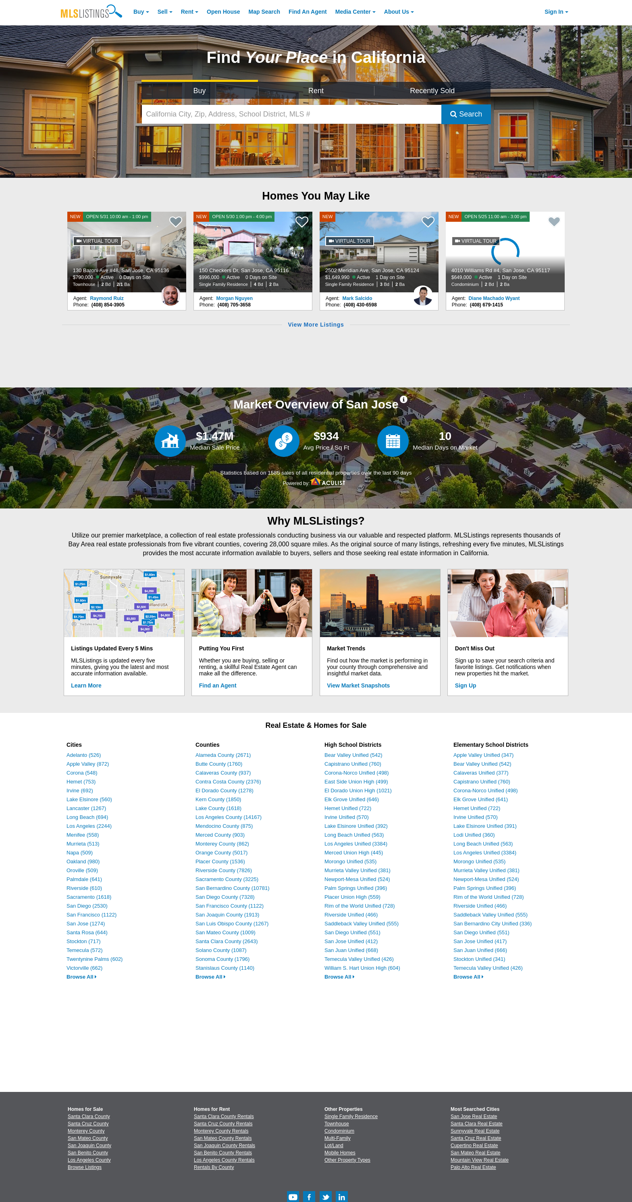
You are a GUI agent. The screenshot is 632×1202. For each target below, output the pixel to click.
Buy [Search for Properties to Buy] (199, 91)
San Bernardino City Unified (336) (492, 924)
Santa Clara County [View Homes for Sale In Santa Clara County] (89, 1116)
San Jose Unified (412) (351, 941)
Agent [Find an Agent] (308, 11)
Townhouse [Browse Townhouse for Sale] (336, 1124)
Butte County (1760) (218, 764)
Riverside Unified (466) (351, 915)
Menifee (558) (83, 835)
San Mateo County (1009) (225, 932)
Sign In (554, 11)
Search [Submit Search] (466, 114)
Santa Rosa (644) (87, 932)
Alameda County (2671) (223, 755)
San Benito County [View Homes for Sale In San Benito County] (88, 1153)
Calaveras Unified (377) (481, 773)
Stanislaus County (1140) (224, 968)
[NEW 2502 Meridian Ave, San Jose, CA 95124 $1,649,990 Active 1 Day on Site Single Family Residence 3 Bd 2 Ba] (379, 252)
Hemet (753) (81, 782)
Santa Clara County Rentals (224, 1116)
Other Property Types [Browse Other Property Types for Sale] (347, 1160)
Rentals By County (214, 1167)
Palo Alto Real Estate (473, 1167)
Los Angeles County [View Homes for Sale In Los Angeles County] (89, 1160)
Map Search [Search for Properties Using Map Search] (265, 11)
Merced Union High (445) (353, 853)
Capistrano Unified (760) (352, 764)
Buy (138, 11)
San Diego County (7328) (225, 897)
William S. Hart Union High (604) (362, 968)
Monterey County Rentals (221, 1131)
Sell (163, 11)
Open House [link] (223, 11)
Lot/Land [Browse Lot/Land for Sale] (333, 1145)
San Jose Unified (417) (480, 941)
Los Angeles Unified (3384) (355, 844)
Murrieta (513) (83, 844)
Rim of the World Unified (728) (359, 906)
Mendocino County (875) (224, 826)
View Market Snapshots (358, 685)
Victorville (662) (84, 968)
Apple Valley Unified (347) (483, 755)
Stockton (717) (84, 941)
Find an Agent (218, 685)
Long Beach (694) (87, 817)
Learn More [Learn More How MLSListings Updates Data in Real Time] (86, 685)
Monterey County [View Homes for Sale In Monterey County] (86, 1131)
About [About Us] (396, 11)
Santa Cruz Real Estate (476, 1138)
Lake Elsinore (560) (89, 799)
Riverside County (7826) (223, 870)
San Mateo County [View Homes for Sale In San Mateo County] (88, 1138)
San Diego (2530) (87, 906)
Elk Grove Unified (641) (480, 799)
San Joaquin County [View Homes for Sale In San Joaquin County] (89, 1145)
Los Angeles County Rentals (224, 1160)
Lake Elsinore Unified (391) (485, 826)
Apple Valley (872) (88, 764)
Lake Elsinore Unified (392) (356, 826)
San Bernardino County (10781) (232, 888)
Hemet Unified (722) (347, 808)
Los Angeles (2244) (89, 826)
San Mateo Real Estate (475, 1153)
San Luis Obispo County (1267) (231, 924)
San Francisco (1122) (91, 915)
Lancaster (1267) (86, 808)
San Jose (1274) (86, 924)
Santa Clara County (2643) (226, 941)
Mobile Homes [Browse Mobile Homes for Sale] (340, 1153)
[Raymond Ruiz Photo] (170, 292)
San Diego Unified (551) (352, 932)
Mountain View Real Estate (480, 1160)
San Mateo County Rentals (223, 1138)
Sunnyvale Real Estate (475, 1131)
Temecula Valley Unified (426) (359, 959)
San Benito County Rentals (223, 1153)
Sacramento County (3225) (226, 879)
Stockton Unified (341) (479, 959)
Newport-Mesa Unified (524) (357, 879)
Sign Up (465, 685)
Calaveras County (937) (223, 773)
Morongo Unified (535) (350, 861)
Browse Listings (85, 1167)
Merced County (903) (220, 835)
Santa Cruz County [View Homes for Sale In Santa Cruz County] (88, 1124)
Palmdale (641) (84, 879)
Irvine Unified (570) (346, 817)
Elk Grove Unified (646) (351, 799)
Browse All (82, 977)
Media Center (353, 11)
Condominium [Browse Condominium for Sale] (339, 1131)
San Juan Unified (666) (480, 950)
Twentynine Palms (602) (95, 959)
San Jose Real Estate (474, 1116)
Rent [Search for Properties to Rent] (316, 91)
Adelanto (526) (84, 755)
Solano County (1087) (220, 950)
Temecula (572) (85, 950)
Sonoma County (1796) (222, 959)
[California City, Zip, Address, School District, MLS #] (291, 114)
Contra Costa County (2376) (228, 782)
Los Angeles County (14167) (228, 817)
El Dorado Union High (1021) (358, 790)
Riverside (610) (84, 888)
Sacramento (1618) (89, 897)
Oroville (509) (82, 870)
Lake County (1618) (218, 808)
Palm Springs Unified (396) (355, 888)
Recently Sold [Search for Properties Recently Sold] (432, 91)
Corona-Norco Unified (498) (356, 773)
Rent (187, 11)
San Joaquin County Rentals (224, 1145)
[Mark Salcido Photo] (423, 292)
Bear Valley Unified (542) (353, 755)
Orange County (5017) (221, 853)
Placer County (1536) (220, 861)
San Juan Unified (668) (351, 950)
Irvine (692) (80, 790)
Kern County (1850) (218, 799)
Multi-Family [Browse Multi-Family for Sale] (337, 1138)
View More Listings (316, 324)
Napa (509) (80, 853)
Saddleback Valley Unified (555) (361, 924)
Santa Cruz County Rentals (223, 1124)
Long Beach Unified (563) (354, 835)
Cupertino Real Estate (474, 1145)
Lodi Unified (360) (474, 835)
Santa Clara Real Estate (477, 1124)
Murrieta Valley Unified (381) (357, 870)
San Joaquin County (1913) (227, 915)
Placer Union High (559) (352, 897)
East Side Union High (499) (356, 782)
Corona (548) (82, 773)
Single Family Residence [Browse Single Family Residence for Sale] (351, 1116)
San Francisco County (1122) (229, 906)
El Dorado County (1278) (224, 790)
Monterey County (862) (222, 844)
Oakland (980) (83, 861)
